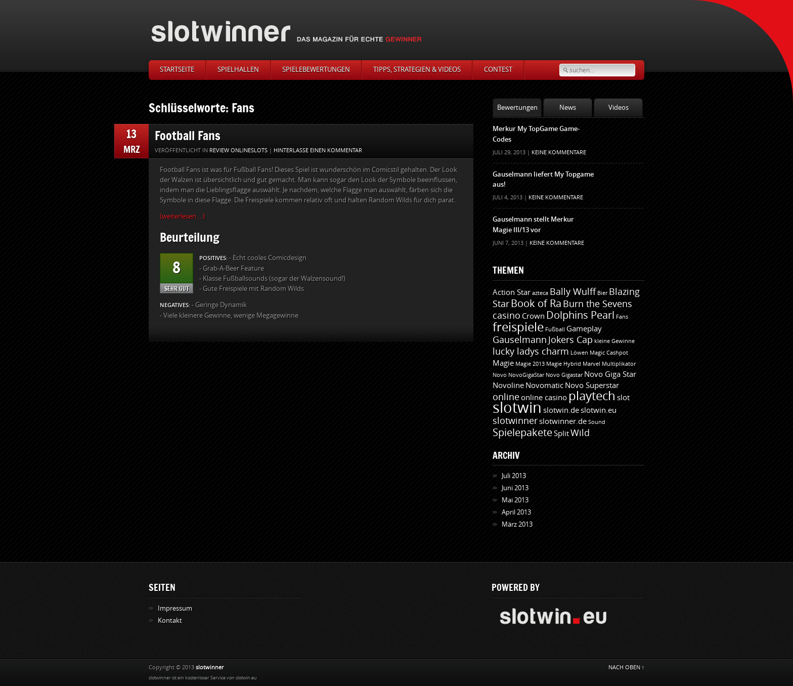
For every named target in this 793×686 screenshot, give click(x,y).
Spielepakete (522, 432)
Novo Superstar (592, 385)
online (506, 397)
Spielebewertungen (316, 69)
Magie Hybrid (563, 364)
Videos (618, 107)
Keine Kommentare (559, 152)
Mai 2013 (515, 500)
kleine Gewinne (614, 341)
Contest (498, 69)
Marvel (591, 364)
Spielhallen (238, 69)
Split (561, 433)
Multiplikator (619, 364)
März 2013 (517, 524)
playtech (591, 396)
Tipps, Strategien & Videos (417, 69)
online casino (544, 397)
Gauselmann (520, 340)
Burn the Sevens (597, 304)
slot (623, 397)
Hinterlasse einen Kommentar (318, 150)
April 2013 (516, 512)
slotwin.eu (598, 410)
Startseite (177, 69)
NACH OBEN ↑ (626, 667)
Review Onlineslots (238, 150)
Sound (596, 422)
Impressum (175, 608)
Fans (622, 317)
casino (506, 315)
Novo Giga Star (610, 374)
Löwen (579, 353)
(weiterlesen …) (182, 216)
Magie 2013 (530, 364)
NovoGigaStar (526, 375)
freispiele (518, 327)
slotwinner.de (563, 421)
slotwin (517, 408)
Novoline (508, 385)
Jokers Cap (570, 340)
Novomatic (544, 385)
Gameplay (584, 328)
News (567, 107)
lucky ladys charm (531, 351)
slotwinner (515, 420)
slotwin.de (561, 410)
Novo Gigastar (564, 375)
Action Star (512, 292)
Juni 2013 (515, 488)
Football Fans (188, 135)
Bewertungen (517, 107)
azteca (540, 293)
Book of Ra (536, 303)
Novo (500, 375)
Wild (580, 433)
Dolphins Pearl (580, 315)
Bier (602, 293)
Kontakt (170, 620)
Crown (533, 316)
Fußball (555, 329)
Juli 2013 (514, 476)
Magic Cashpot (609, 353)
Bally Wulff (573, 291)
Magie (503, 363)
